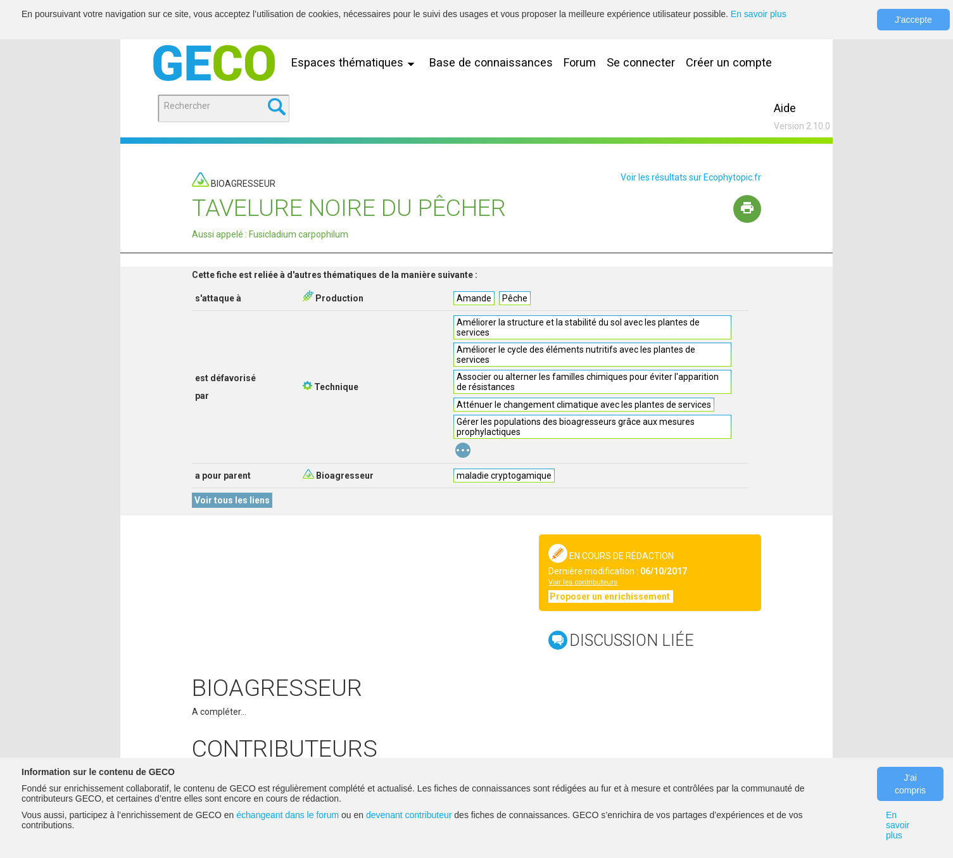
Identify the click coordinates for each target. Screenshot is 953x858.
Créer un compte (729, 62)
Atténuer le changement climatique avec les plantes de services (584, 405)
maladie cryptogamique (504, 475)
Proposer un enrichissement (611, 596)
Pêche (514, 298)
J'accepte (913, 20)
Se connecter (641, 62)
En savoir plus (758, 14)
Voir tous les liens (232, 500)
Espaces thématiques (355, 62)
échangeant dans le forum (287, 815)
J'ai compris (910, 784)
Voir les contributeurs (582, 582)
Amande (474, 298)
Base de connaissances (491, 62)
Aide (785, 108)
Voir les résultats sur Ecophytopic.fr (691, 177)
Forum (580, 62)
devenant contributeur (408, 815)
